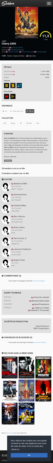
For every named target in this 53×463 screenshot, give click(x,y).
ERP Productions (41, 328)
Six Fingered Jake (17, 222)
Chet (12, 265)
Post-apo (8, 160)
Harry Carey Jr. (20, 238)
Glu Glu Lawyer (16, 254)
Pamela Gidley (41, 52)
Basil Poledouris (42, 304)
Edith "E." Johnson (17, 189)
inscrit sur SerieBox (38, 281)
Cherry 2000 (15, 211)
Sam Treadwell (16, 200)
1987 (4, 41)
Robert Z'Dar (19, 260)
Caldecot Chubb (41, 308)
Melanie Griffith (13, 52)
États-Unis (31, 56)
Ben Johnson (19, 216)
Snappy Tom (15, 244)
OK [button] (29, 455)
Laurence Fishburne (22, 249)
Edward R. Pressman (39, 310)
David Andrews (26, 52)
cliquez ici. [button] (15, 449)
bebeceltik (10, 433)
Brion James (19, 227)
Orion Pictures (42, 326)
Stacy (13, 233)
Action (9, 56)
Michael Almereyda (17, 50)
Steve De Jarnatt (17, 47)
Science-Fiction (18, 56)
